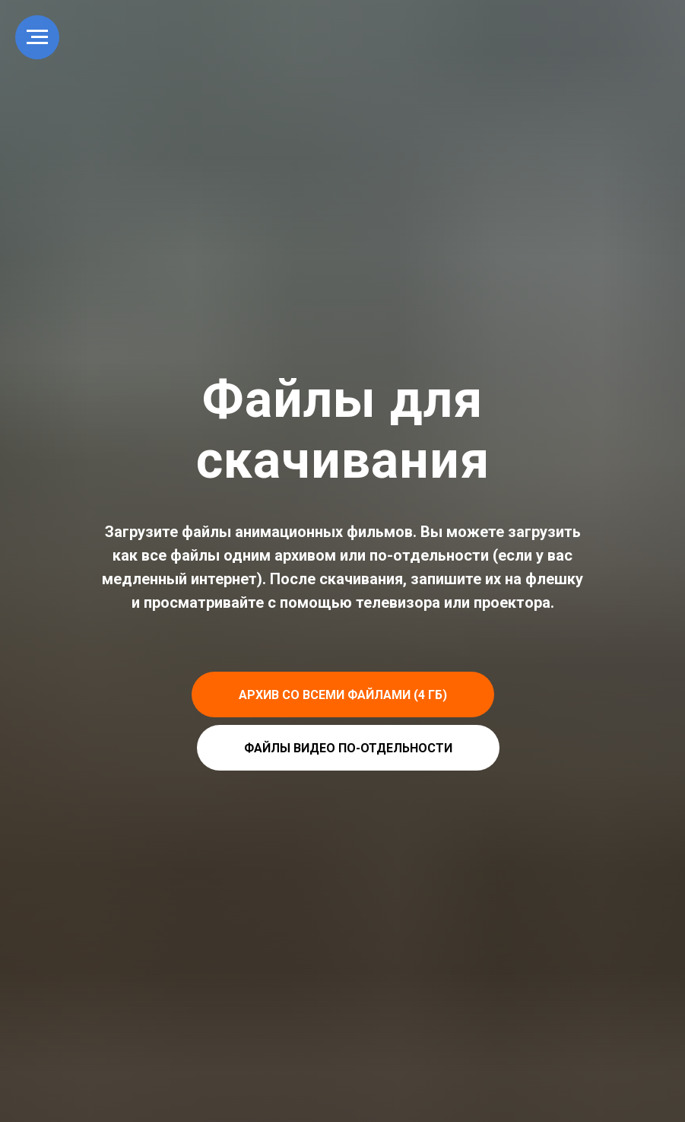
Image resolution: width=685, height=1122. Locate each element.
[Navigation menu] (37, 37)
